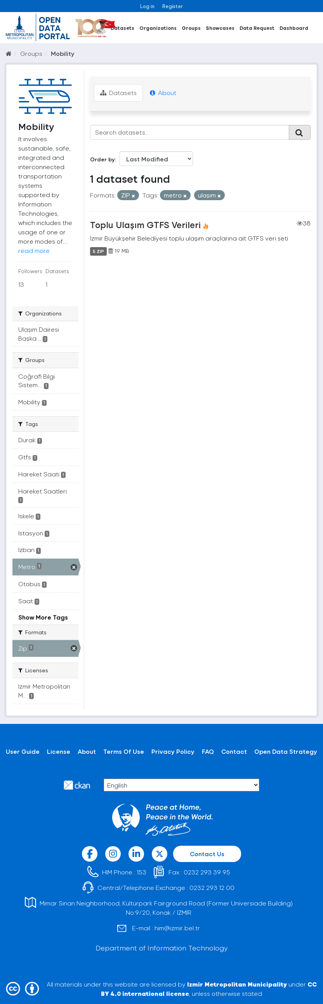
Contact (234, 751)
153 (141, 872)
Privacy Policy (172, 751)
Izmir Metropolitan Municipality (237, 984)
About (163, 92)
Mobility (63, 53)
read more (34, 250)
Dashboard (294, 27)
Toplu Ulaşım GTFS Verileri (145, 224)
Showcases (220, 27)
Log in (147, 6)
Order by (102, 159)
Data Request (257, 27)
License (58, 751)
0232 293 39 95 (207, 872)
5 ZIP (98, 251)
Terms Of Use (123, 751)
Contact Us (207, 854)
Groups (191, 27)
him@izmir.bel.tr (177, 928)
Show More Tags (43, 617)
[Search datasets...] (190, 132)
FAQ (208, 751)
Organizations (158, 27)
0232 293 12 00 (211, 887)
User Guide (23, 751)
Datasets (122, 27)
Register (172, 6)
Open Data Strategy (285, 751)
